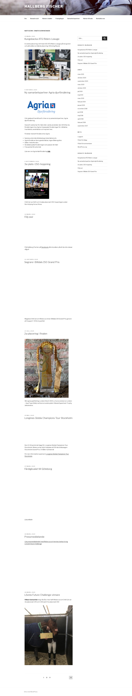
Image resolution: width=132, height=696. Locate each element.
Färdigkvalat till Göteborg (38, 468)
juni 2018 (80, 112)
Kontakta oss (100, 18)
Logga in (80, 136)
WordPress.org (82, 147)
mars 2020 (81, 84)
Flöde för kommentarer (85, 143)
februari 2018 (82, 122)
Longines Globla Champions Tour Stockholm (48, 418)
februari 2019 (82, 101)
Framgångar (60, 18)
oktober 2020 (82, 77)
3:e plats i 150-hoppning (37, 164)
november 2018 (82, 108)
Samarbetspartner (73, 18)
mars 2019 (81, 98)
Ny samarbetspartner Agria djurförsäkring (47, 92)
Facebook (45, 247)
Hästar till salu (88, 18)
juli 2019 (80, 91)
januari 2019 (81, 105)
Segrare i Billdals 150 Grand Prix (41, 262)
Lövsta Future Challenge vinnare (42, 594)
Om (25, 18)
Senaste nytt (34, 18)
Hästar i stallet (47, 18)
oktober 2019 (82, 88)
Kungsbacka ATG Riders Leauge (41, 39)
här (49, 151)
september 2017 (83, 126)
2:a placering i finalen (35, 333)
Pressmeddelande (34, 536)
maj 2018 (80, 115)
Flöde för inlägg (82, 140)
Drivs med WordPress (30, 692)
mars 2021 (81, 74)
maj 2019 (80, 95)
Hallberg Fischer (44, 6)
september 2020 (83, 81)
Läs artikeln (28, 520)
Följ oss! (28, 216)
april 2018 (80, 119)
